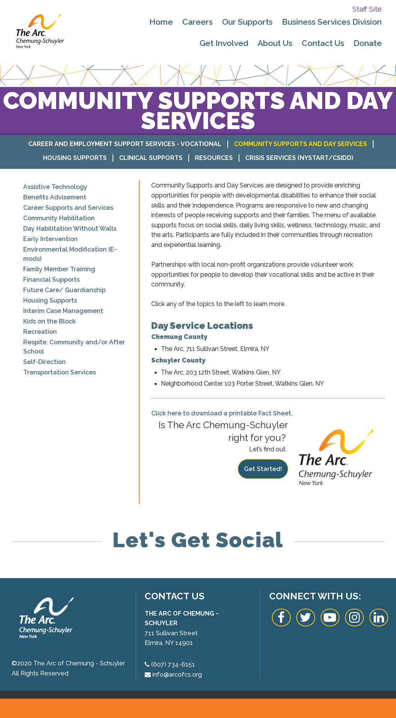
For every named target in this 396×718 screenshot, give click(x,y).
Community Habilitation (59, 218)
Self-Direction (44, 362)
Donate (367, 43)
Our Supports (247, 22)
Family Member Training (59, 269)
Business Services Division (332, 22)
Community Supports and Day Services (300, 144)
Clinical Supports (151, 158)
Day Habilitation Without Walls (69, 228)
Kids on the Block (49, 321)
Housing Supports (75, 158)
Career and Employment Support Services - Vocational (125, 144)
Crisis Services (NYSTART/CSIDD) (299, 158)
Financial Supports (51, 279)
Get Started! (263, 469)
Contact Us (323, 43)
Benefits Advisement (54, 197)
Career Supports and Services (68, 207)
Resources (214, 158)
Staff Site (367, 9)
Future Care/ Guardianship (64, 290)
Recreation (40, 331)
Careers (197, 22)
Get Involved (224, 43)
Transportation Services (59, 372)
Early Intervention (50, 239)
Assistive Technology (55, 187)
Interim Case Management (63, 311)
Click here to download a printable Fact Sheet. (222, 413)
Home (161, 22)
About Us (275, 43)
